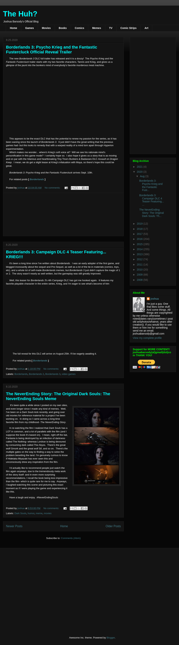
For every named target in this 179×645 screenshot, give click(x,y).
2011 (140, 264)
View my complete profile (147, 337)
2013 (140, 254)
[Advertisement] (63, 214)
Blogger (110, 637)
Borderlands (37, 179)
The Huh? (20, 14)
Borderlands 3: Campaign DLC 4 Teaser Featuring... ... (151, 200)
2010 (140, 269)
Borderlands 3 (52, 374)
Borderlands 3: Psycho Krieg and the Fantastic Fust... (151, 185)
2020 (140, 171)
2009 (140, 274)
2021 (140, 166)
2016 (140, 238)
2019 (140, 223)
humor (31, 513)
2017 (140, 233)
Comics (79, 28)
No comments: (53, 187)
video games (69, 374)
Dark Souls (20, 513)
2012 (140, 259)
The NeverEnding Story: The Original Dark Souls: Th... (151, 212)
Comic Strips (128, 28)
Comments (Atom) (71, 538)
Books (63, 28)
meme (39, 513)
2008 (140, 279)
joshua (154, 298)
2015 (140, 244)
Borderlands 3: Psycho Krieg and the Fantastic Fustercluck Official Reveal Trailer (51, 49)
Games (29, 28)
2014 (140, 249)
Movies (46, 28)
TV (110, 28)
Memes (96, 28)
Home (13, 28)
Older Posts (113, 526)
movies (47, 513)
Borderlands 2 (36, 374)
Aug (142, 176)
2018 (140, 228)
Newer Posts (14, 526)
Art (146, 28)
